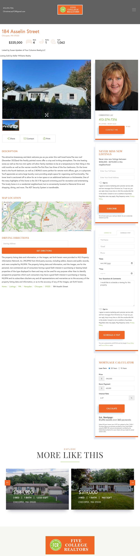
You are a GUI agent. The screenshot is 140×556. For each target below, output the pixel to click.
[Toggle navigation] (134, 9)
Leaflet (70, 230)
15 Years (122, 368)
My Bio (128, 126)
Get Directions (80, 243)
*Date (101, 259)
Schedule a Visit (125, 233)
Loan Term (103, 369)
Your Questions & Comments (110, 279)
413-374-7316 (8, 8)
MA (19, 279)
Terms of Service (105, 345)
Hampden (28, 279)
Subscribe (112, 208)
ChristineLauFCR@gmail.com (14, 11)
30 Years (113, 368)
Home (4, 279)
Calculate (112, 409)
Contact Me (112, 130)
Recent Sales (112, 124)
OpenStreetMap (79, 230)
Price (101, 375)
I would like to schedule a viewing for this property (116, 293)
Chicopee (38, 279)
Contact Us (107, 233)
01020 (47, 279)
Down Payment (104, 384)
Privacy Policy (130, 343)
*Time (101, 269)
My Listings (102, 124)
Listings (12, 279)
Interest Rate (104, 394)
